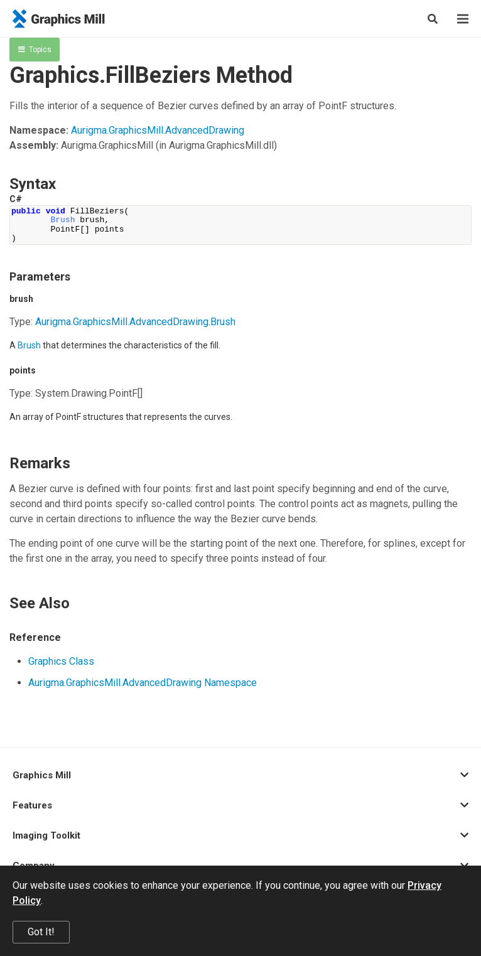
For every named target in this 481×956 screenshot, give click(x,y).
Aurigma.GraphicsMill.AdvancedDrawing (157, 130)
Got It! (41, 932)
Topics (34, 49)
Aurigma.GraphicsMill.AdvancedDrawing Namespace (142, 683)
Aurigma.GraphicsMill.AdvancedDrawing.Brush (135, 322)
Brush (29, 345)
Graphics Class (61, 661)
